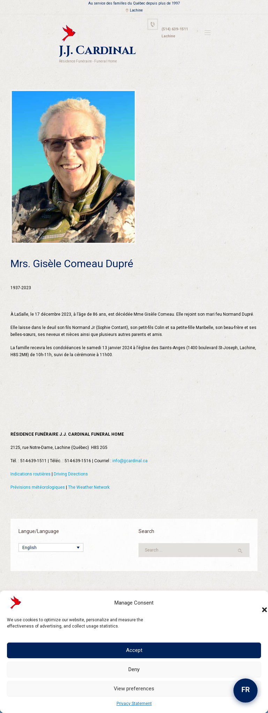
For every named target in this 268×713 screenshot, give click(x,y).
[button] (257, 602)
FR (245, 689)
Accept (134, 650)
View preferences (134, 688)
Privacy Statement (134, 703)
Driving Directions (71, 474)
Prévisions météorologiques (37, 487)
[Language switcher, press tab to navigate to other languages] (50, 547)
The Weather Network (89, 487)
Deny (134, 669)
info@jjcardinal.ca (130, 460)
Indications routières (30, 474)
